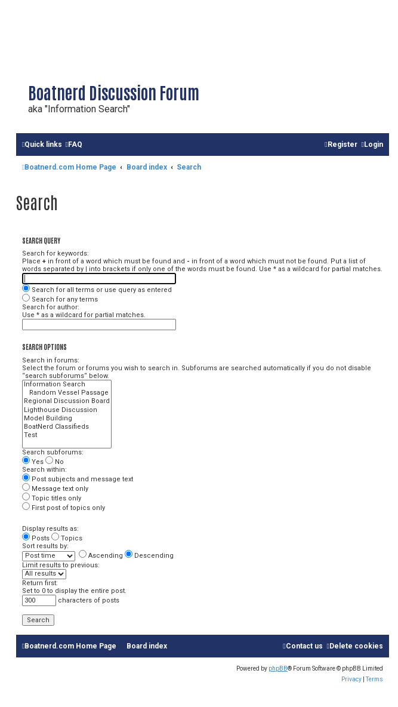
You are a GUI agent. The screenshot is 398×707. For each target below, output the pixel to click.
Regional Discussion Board (67, 401)
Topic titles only (51, 498)
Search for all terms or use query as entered (97, 290)
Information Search (67, 384)
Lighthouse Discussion (67, 410)
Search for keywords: (55, 253)
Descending (149, 556)
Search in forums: (50, 360)
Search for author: (50, 307)
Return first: (40, 583)
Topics (66, 538)
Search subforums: (53, 452)
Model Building (67, 418)
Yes (33, 462)
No (54, 462)
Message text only (55, 489)
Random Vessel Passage (67, 393)
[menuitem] (73, 145)
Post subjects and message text (77, 479)
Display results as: (50, 529)
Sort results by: (45, 546)
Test (67, 435)
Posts (36, 538)
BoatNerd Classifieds (67, 427)
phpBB (278, 668)
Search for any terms (60, 299)
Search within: (44, 470)
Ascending (101, 556)
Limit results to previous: (61, 565)
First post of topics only (63, 508)
